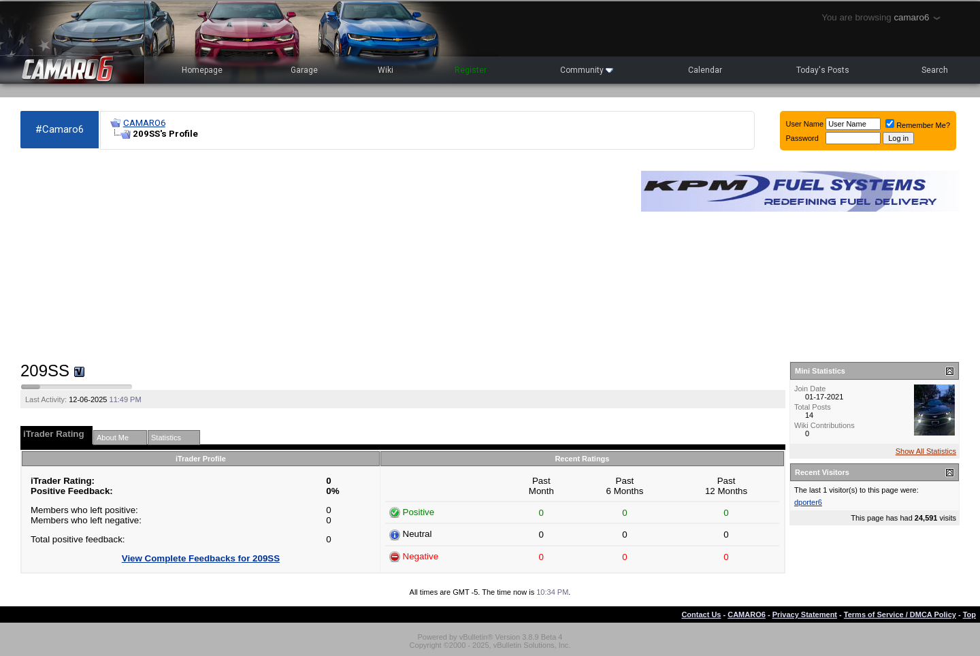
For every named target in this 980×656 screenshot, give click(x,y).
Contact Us (701, 614)
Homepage (202, 70)
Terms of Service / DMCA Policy (900, 614)
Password (802, 138)
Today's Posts (822, 70)
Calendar (705, 70)
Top (969, 614)
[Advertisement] (323, 256)
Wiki (385, 70)
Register (471, 70)
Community (586, 70)
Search (934, 70)
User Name (805, 124)
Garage (304, 70)
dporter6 (808, 502)
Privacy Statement (804, 614)
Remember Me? (917, 125)
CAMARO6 (144, 123)
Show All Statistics (926, 451)
